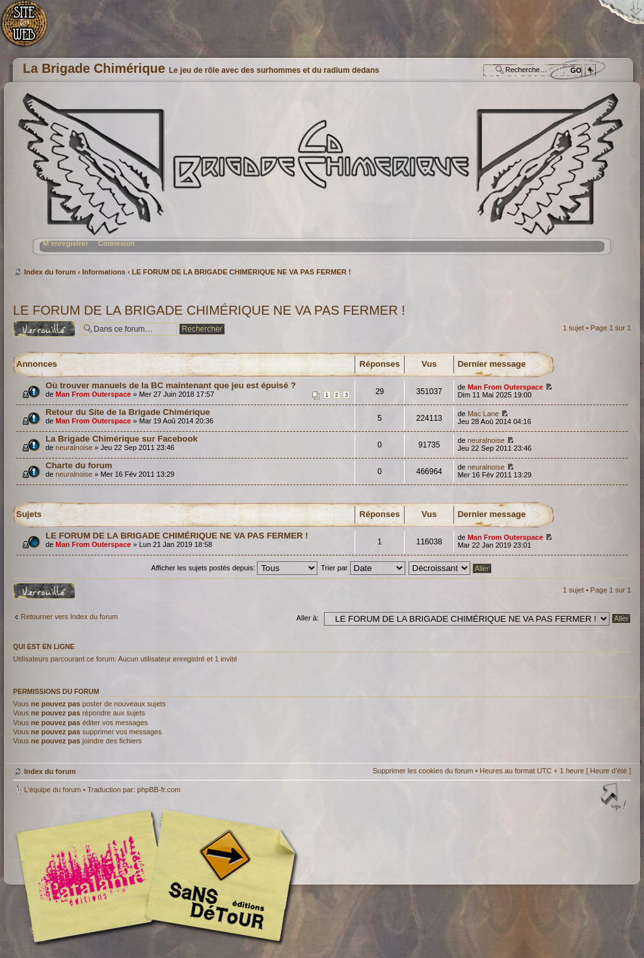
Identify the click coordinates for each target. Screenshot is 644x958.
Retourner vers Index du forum (69, 616)
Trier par (363, 568)
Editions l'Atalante (159, 876)
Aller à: (308, 618)
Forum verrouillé (44, 329)
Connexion (116, 243)
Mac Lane (483, 414)
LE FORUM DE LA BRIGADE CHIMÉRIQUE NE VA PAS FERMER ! (241, 272)
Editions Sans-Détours (218, 878)
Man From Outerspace (93, 394)
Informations (104, 272)
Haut (614, 798)
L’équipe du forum (52, 789)
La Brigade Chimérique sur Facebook (122, 439)
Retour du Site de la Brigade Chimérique (128, 412)
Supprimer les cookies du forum (423, 771)
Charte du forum (79, 465)
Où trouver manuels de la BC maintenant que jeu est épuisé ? (171, 385)
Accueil (31, 29)
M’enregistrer (65, 243)
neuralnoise (73, 447)
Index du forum (320, 179)
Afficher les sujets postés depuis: (234, 568)
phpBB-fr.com (159, 789)
